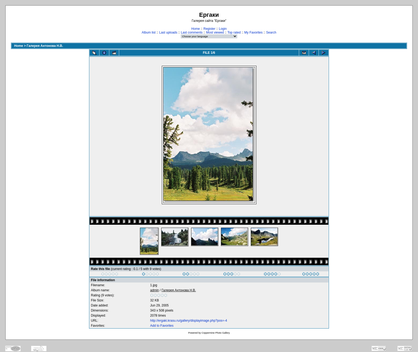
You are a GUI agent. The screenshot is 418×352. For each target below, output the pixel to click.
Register (209, 29)
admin (154, 290)
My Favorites (253, 32)
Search (271, 32)
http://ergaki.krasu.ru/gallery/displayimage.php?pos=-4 (188, 320)
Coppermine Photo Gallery (216, 332)
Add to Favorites (161, 326)
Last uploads (168, 32)
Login (223, 29)
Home (195, 29)
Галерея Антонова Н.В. (45, 46)
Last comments (191, 32)
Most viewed (215, 32)
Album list (149, 32)
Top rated (234, 32)
